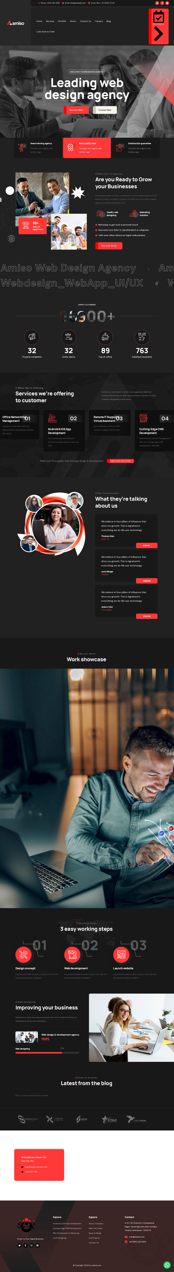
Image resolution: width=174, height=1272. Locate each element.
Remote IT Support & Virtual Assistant (107, 419)
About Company (96, 1223)
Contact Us (94, 1242)
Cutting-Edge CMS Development (151, 431)
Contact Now (105, 110)
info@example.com (74, 3)
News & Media (95, 1233)
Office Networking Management (14, 419)
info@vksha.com (136, 1237)
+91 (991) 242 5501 (137, 1242)
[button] (167, 1265)
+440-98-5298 (49, 3)
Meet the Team (95, 1228)
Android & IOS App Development (59, 431)
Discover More (76, 110)
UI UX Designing (59, 1238)
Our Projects (94, 1238)
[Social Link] (157, 3)
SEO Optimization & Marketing (66, 1233)
